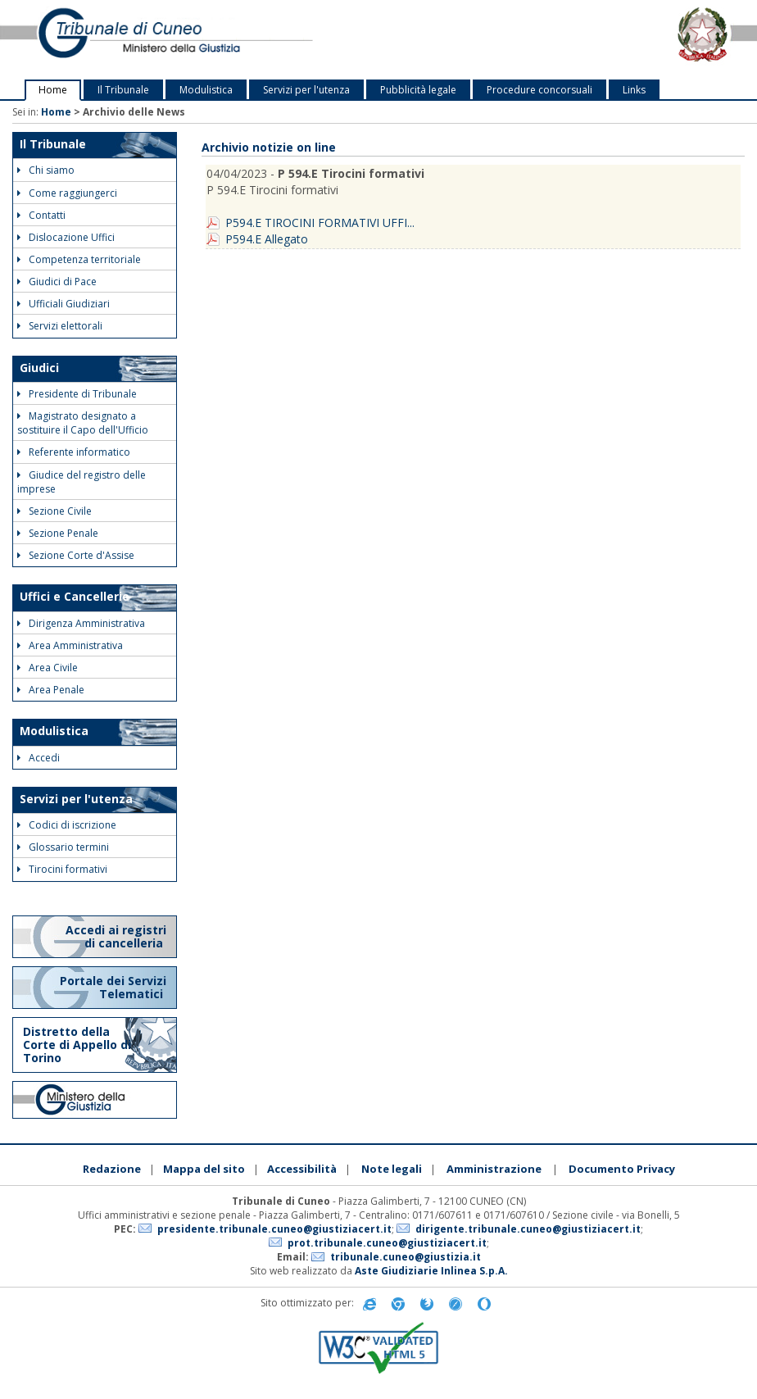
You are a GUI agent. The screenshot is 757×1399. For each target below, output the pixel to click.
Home (53, 90)
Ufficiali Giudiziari (63, 304)
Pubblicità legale (418, 90)
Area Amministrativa (70, 645)
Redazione (112, 1168)
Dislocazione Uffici (66, 237)
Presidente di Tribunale (77, 394)
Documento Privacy (622, 1168)
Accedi (38, 758)
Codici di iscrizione (66, 825)
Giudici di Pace (57, 281)
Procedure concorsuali (539, 90)
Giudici (39, 367)
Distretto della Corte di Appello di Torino (77, 1044)
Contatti (41, 215)
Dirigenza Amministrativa (81, 623)
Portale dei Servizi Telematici (113, 987)
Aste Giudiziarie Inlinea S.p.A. (431, 1271)
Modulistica (206, 90)
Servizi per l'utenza (306, 90)
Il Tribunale (123, 90)
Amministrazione (494, 1168)
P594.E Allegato (266, 239)
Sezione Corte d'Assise (75, 555)
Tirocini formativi (62, 869)
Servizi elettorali (59, 326)
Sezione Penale (57, 533)
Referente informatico (73, 452)
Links (634, 90)
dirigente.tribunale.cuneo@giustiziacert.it (528, 1229)
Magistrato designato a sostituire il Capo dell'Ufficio (82, 423)
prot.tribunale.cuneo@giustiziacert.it (387, 1243)
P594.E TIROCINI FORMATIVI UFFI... (320, 222)
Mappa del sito (204, 1168)
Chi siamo (46, 170)
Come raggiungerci (67, 193)
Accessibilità (302, 1168)
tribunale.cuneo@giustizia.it (405, 1257)
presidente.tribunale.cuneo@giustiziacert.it (274, 1229)
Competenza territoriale (79, 259)
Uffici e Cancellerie (74, 596)
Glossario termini (63, 847)
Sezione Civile (54, 511)
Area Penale (50, 690)
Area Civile (47, 668)
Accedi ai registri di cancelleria (116, 936)
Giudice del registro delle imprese (81, 482)
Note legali (391, 1168)
